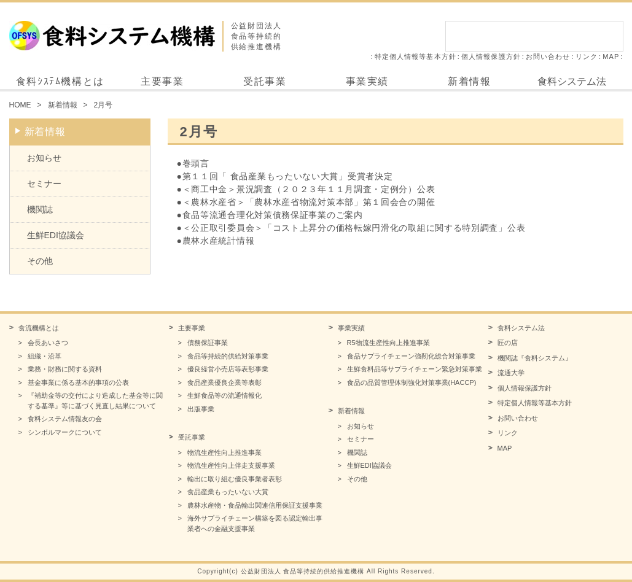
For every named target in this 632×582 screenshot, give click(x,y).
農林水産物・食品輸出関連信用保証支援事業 (254, 505)
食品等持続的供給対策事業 (227, 356)
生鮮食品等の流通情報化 (224, 395)
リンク (586, 56)
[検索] (520, 36)
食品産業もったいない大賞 (227, 491)
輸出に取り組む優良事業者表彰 (234, 479)
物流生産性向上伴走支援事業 (231, 465)
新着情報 (469, 81)
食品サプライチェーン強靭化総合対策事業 (411, 356)
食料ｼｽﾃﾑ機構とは (60, 81)
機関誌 (40, 209)
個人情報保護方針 (491, 56)
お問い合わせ (548, 56)
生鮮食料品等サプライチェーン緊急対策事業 (414, 369)
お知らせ (44, 158)
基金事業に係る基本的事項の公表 (78, 382)
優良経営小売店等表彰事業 (227, 369)
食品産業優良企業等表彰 (224, 382)
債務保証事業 (207, 342)
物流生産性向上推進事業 (224, 452)
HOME (20, 105)
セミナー (44, 183)
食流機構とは (38, 328)
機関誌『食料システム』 (534, 358)
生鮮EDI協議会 (55, 235)
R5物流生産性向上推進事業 (388, 342)
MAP (611, 56)
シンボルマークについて (65, 432)
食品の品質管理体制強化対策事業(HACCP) (412, 382)
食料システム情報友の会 (65, 418)
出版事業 (200, 409)
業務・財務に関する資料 (65, 369)
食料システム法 (571, 81)
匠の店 (507, 342)
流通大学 (511, 372)
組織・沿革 (44, 356)
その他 (40, 261)
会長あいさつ (48, 342)
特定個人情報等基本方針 (415, 56)
